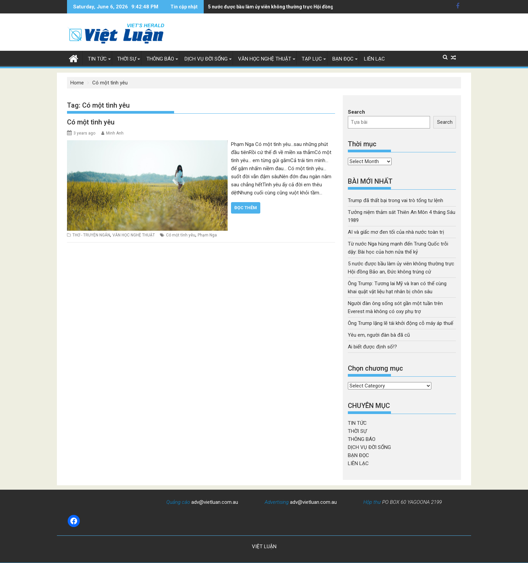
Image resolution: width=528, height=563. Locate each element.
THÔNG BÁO (160, 59)
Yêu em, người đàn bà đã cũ (379, 335)
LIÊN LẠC (374, 59)
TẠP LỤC (312, 59)
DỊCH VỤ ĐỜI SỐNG (206, 59)
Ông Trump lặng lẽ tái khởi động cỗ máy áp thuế (400, 323)
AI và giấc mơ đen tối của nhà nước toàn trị (396, 232)
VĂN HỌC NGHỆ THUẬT (264, 59)
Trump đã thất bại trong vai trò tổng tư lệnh (395, 200)
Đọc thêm (245, 207)
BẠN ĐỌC (343, 59)
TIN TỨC (97, 59)
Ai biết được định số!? (372, 347)
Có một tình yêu (90, 122)
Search (356, 112)
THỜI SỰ (126, 59)
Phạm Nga (207, 235)
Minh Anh (115, 133)
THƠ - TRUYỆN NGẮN (91, 235)
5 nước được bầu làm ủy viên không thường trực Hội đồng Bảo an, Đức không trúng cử (275, 6)
